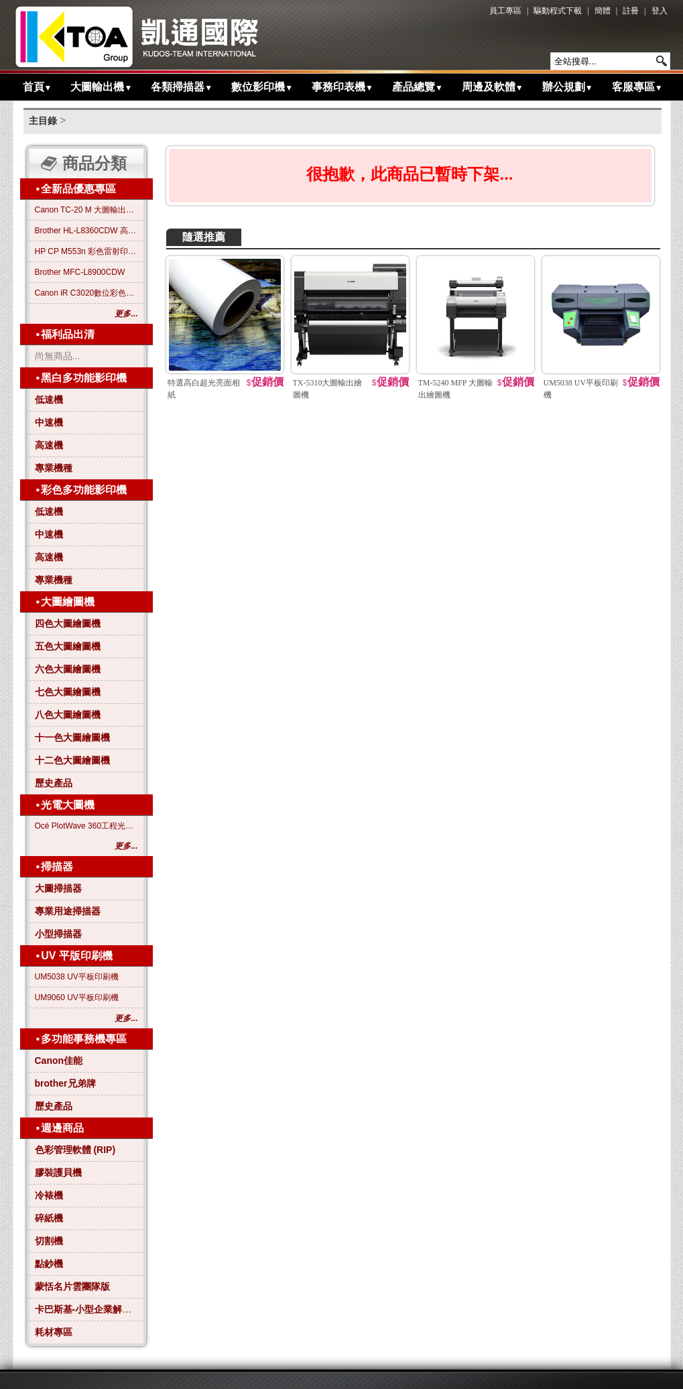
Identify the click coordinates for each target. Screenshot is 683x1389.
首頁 (37, 87)
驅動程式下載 (558, 10)
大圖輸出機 (101, 87)
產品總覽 (417, 87)
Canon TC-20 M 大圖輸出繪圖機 (86, 210)
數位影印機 (262, 87)
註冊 (631, 10)
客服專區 (637, 87)
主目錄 (43, 120)
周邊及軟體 (492, 87)
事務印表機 (342, 87)
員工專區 (505, 10)
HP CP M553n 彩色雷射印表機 (86, 251)
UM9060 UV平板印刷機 (77, 997)
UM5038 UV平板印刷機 (77, 976)
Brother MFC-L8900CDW (80, 272)
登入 (659, 10)
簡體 (603, 10)
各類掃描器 (181, 87)
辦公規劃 (567, 87)
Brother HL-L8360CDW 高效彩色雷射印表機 (86, 230)
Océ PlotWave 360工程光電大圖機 (86, 826)
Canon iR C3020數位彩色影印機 (86, 293)
